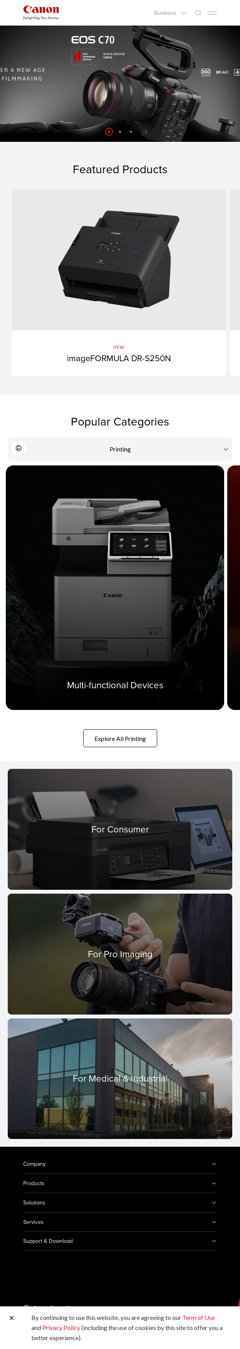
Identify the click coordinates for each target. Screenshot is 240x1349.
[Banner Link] (120, 84)
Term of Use (198, 1317)
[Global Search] (198, 13)
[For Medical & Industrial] (120, 1079)
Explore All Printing (120, 738)
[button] (109, 132)
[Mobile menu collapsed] (212, 13)
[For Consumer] (120, 829)
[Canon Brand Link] (41, 12)
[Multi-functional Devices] (115, 587)
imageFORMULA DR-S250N (119, 358)
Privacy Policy (61, 1327)
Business (166, 13)
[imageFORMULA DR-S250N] (119, 283)
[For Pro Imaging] (120, 954)
